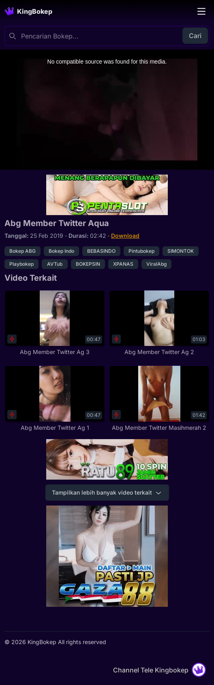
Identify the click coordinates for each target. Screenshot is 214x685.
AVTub (54, 264)
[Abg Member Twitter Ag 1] (54, 398)
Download (125, 235)
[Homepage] (28, 11)
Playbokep (21, 264)
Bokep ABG (22, 251)
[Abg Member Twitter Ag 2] (159, 323)
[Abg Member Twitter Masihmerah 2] (159, 398)
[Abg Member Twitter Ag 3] (54, 323)
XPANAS (123, 264)
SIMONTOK (180, 251)
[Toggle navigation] (201, 11)
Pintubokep (141, 251)
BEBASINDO (101, 251)
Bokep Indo (61, 251)
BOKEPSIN (88, 264)
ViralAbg (156, 264)
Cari (195, 36)
